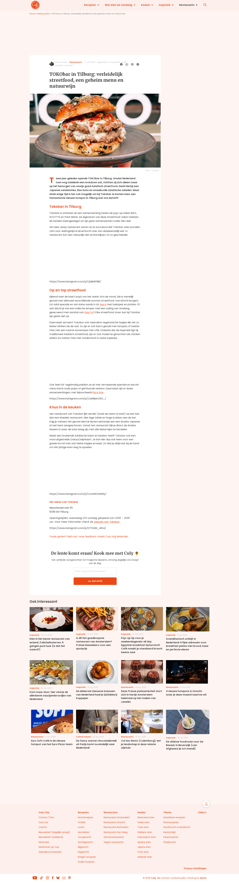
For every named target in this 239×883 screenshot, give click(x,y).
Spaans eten (144, 842)
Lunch (81, 827)
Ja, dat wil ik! (95, 581)
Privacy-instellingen (195, 868)
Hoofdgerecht (85, 842)
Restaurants (186, 5)
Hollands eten (144, 856)
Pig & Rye (97, 392)
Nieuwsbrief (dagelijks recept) (54, 832)
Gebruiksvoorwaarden (50, 851)
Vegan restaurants (113, 842)
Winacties (44, 842)
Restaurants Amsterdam (117, 817)
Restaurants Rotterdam (116, 827)
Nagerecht (83, 851)
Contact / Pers (46, 817)
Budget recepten (87, 856)
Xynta (203, 877)
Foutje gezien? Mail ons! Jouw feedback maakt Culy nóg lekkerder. (89, 536)
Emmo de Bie (61, 62)
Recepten (90, 5)
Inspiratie (164, 5)
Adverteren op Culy (49, 847)
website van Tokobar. (107, 522)
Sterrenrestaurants (114, 837)
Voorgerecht (84, 837)
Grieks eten (143, 822)
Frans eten (143, 851)
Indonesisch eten (146, 837)
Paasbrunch (169, 842)
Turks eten (143, 827)
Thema (167, 812)
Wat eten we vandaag (118, 5)
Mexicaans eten (145, 817)
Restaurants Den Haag (115, 832)
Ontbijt (81, 822)
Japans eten (144, 847)
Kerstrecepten (85, 817)
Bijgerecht (83, 847)
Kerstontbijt (169, 832)
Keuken (145, 5)
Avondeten (84, 832)
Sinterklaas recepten (174, 817)
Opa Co (88, 312)
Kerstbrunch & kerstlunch (176, 827)
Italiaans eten (144, 832)
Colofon (43, 827)
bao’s (103, 304)
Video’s (202, 812)
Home (33, 13)
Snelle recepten (86, 861)
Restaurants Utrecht (114, 822)
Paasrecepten (170, 837)
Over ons (43, 822)
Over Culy (44, 812)
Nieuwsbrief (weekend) (51, 837)
